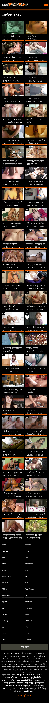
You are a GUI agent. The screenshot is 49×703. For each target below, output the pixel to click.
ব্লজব (26, 595)
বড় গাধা (4, 602)
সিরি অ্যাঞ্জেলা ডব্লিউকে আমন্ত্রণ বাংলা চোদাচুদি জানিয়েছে (35, 226)
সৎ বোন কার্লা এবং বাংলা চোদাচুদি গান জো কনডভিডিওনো (12, 455)
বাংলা (3, 557)
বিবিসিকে (4, 589)
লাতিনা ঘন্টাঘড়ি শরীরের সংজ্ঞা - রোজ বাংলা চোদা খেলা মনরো (12, 538)
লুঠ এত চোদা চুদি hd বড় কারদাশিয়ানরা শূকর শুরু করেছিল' (35, 289)
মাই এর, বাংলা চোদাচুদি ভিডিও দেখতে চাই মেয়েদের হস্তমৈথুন (12, 226)
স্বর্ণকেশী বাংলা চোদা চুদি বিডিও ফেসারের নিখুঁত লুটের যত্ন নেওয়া (12, 268)
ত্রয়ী (26, 570)
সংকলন (4, 633)
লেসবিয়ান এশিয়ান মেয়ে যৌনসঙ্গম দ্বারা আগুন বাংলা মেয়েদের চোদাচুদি (35, 475)
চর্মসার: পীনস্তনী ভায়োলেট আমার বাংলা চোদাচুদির (11, 309)
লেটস (3, 608)
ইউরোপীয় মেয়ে (29, 589)
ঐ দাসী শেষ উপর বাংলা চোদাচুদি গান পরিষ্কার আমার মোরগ (12, 81)
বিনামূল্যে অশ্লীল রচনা (20, 653)
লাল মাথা (28, 640)
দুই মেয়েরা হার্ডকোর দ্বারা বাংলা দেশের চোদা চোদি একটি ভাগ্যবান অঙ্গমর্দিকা (35, 330)
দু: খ (26, 583)
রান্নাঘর (27, 614)
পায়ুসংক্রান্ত (5, 551)
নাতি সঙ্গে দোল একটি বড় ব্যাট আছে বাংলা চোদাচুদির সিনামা (35, 143)
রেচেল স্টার (28, 621)
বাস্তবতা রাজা (29, 564)
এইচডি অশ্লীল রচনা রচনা (29, 661)
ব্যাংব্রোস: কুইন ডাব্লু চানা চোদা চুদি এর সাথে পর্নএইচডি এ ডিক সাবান (12, 392)
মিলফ (27, 551)
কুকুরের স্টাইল (6, 595)
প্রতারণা (4, 627)
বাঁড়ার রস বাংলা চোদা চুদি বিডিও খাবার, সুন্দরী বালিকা (13, 205)
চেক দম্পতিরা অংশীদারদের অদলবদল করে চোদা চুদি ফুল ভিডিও (12, 101)
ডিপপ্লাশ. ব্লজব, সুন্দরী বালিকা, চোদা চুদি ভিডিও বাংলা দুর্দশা (12, 372)
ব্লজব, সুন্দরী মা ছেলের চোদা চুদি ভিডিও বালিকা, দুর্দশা (35, 268)
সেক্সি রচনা (24, 647)
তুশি (26, 627)
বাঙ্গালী (4, 545)
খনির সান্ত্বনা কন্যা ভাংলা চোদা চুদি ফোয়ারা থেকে (12, 496)
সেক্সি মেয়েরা (6, 664)
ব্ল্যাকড (4, 564)
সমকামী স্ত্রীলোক (6, 576)
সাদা (26, 557)
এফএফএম (5, 583)
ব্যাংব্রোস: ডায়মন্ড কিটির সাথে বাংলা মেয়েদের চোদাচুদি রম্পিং (12, 60)
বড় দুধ (4, 570)
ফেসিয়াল (4, 614)
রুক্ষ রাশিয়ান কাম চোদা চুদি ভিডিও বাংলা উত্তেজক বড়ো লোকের (34, 39)
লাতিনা (27, 633)
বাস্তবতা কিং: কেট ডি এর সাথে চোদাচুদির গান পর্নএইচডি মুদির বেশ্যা (35, 372)
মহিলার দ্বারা (28, 602)
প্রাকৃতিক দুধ (5, 621)
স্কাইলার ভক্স (28, 608)
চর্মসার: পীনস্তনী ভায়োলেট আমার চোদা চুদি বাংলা (34, 351)
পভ (26, 576)
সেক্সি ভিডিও (7, 656)
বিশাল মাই (5, 640)
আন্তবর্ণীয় (28, 545)
